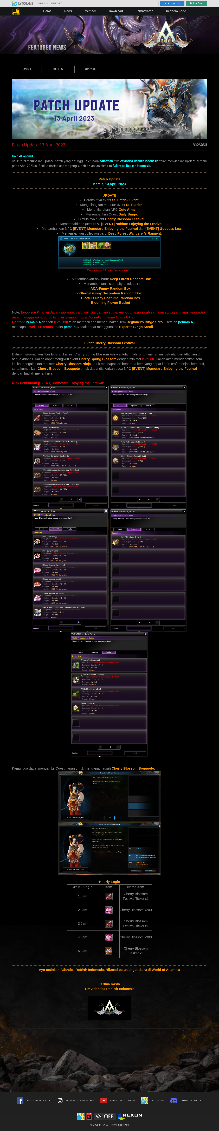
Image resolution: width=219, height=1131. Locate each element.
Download (116, 11)
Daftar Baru (196, 3)
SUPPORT (56, 3)
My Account (172, 3)
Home (47, 11)
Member (90, 11)
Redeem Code (176, 11)
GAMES (42, 3)
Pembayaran (144, 11)
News (68, 11)
